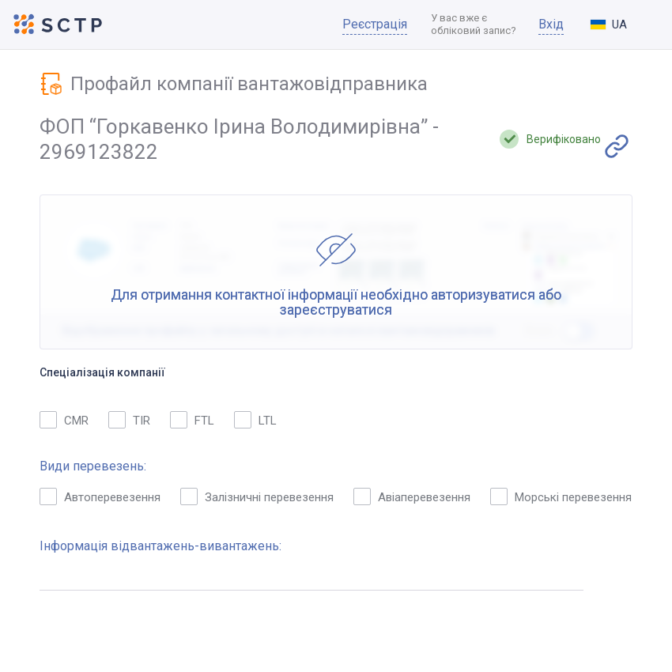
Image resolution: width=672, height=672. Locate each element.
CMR (64, 419)
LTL (255, 419)
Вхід (551, 24)
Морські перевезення (561, 496)
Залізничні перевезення (257, 496)
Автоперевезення (100, 496)
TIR (129, 419)
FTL (192, 419)
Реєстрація (374, 24)
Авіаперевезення (411, 496)
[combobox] (621, 24)
